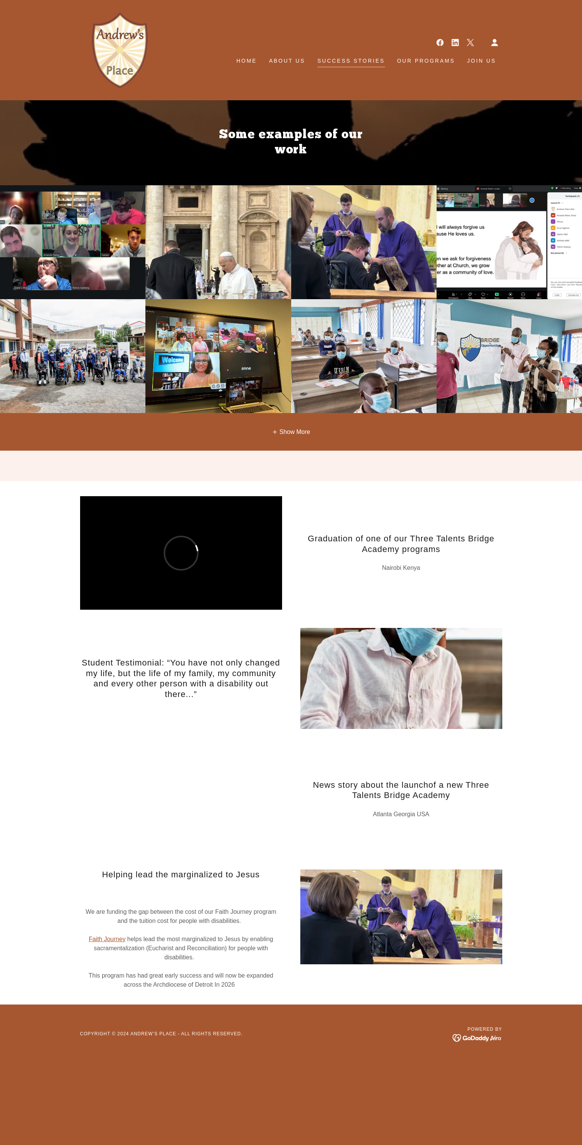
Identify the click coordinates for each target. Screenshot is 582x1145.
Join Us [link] (481, 61)
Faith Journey (107, 939)
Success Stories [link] (351, 61)
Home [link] (247, 61)
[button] (494, 42)
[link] (114, 49)
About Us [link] (287, 61)
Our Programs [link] (426, 61)
